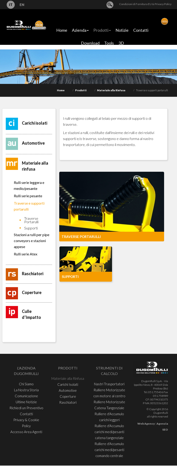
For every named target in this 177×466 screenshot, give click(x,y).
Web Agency (146, 423)
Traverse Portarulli (31, 220)
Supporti (31, 228)
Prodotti (80, 90)
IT (11, 5)
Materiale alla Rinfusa (111, 90)
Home (61, 90)
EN (22, 5)
